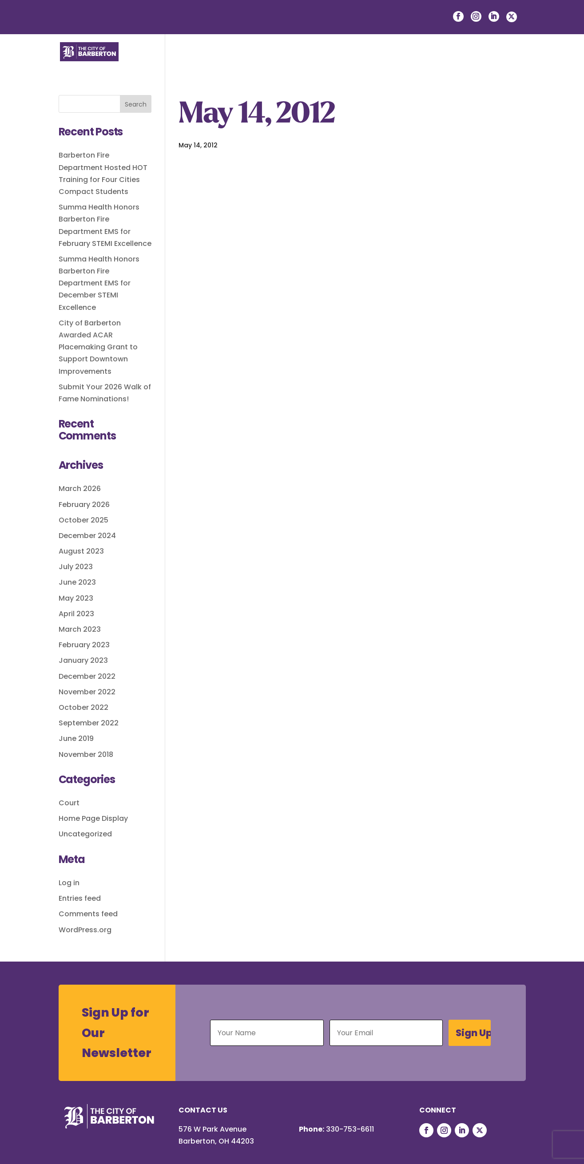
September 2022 (89, 723)
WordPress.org (85, 930)
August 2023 (81, 551)
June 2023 (77, 582)
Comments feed (88, 914)
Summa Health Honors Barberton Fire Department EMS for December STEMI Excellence (99, 283)
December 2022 (87, 676)
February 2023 (84, 645)
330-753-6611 (350, 1129)
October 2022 (83, 707)
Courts (485, 61)
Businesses (295, 61)
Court (69, 803)
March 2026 (80, 488)
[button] (519, 61)
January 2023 (83, 660)
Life (191, 61)
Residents (236, 61)
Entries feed (80, 898)
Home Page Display (93, 818)
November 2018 (86, 754)
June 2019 (76, 738)
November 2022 (87, 692)
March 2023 (80, 629)
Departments (427, 61)
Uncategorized (85, 834)
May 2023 (76, 598)
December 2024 (87, 536)
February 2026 (84, 504)
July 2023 (76, 567)
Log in (69, 883)
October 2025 (83, 520)
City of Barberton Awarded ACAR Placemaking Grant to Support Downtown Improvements (98, 347)
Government (359, 61)
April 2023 (76, 614)
